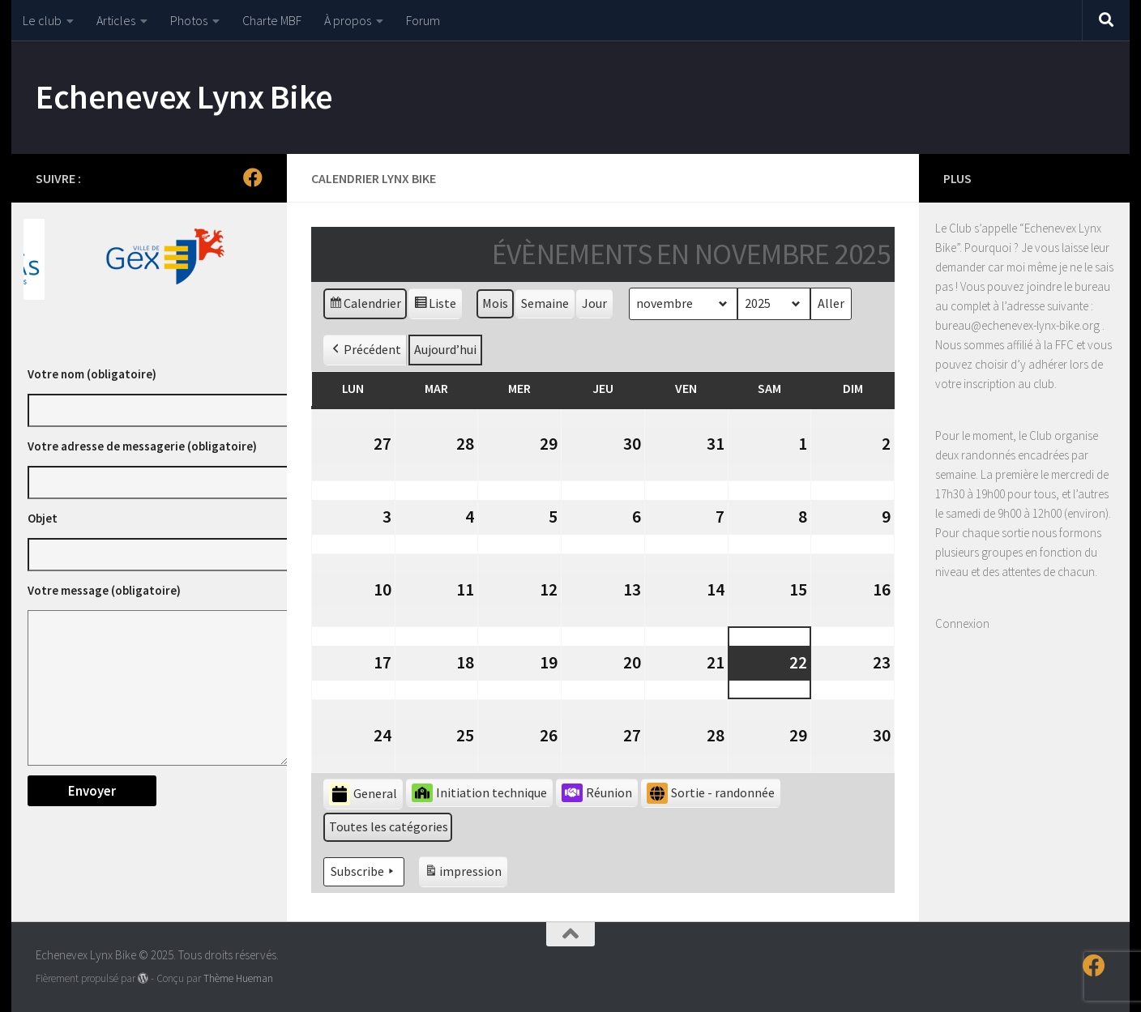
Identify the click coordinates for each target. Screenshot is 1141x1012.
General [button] (363, 794)
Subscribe (364, 871)
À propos (347, 20)
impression (463, 873)
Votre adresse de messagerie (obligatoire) (142, 446)
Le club (42, 20)
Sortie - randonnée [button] (711, 794)
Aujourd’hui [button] (445, 349)
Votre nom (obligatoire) (92, 374)
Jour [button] (594, 303)
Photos (188, 20)
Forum (423, 20)
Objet (43, 518)
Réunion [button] (597, 792)
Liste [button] (434, 305)
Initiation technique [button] (479, 792)
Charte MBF (271, 20)
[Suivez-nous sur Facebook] (253, 177)
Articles (115, 20)
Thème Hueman (238, 978)
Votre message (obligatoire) (104, 590)
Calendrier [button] (364, 305)
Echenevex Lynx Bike (184, 96)
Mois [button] (495, 303)
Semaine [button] (545, 303)
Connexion (962, 623)
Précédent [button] (365, 350)
